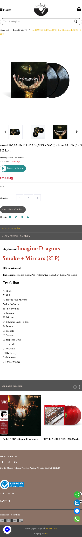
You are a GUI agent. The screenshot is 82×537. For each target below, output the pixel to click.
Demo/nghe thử (12, 168)
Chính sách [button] (41, 493)
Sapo (47, 533)
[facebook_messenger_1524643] (7, 530)
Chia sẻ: (3, 217)
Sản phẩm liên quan (12, 386)
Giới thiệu (15, 514)
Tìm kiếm (4, 514)
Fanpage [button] (41, 501)
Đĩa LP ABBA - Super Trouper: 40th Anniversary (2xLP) (33, 439)
